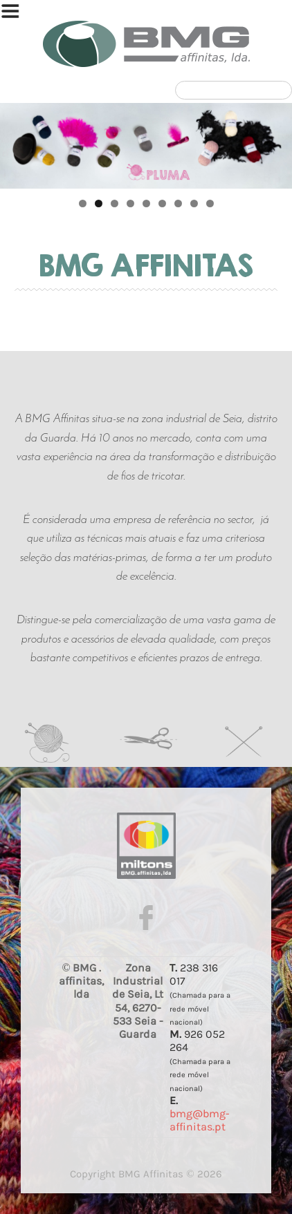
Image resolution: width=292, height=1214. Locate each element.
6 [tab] (162, 203)
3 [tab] (114, 203)
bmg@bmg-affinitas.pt (200, 1120)
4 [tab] (130, 203)
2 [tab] (98, 203)
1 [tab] (82, 203)
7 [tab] (178, 203)
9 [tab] (210, 203)
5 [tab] (146, 203)
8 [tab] (194, 203)
